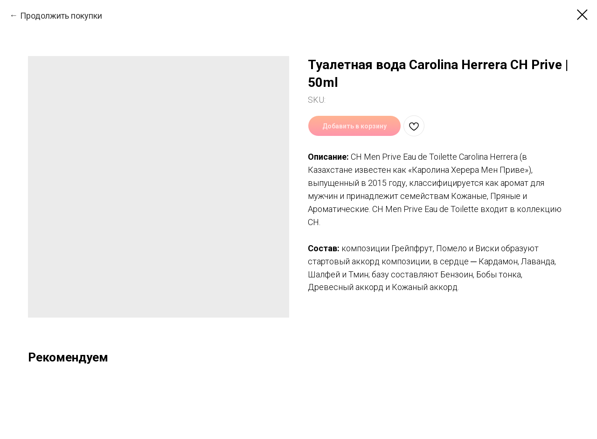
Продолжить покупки (61, 16)
